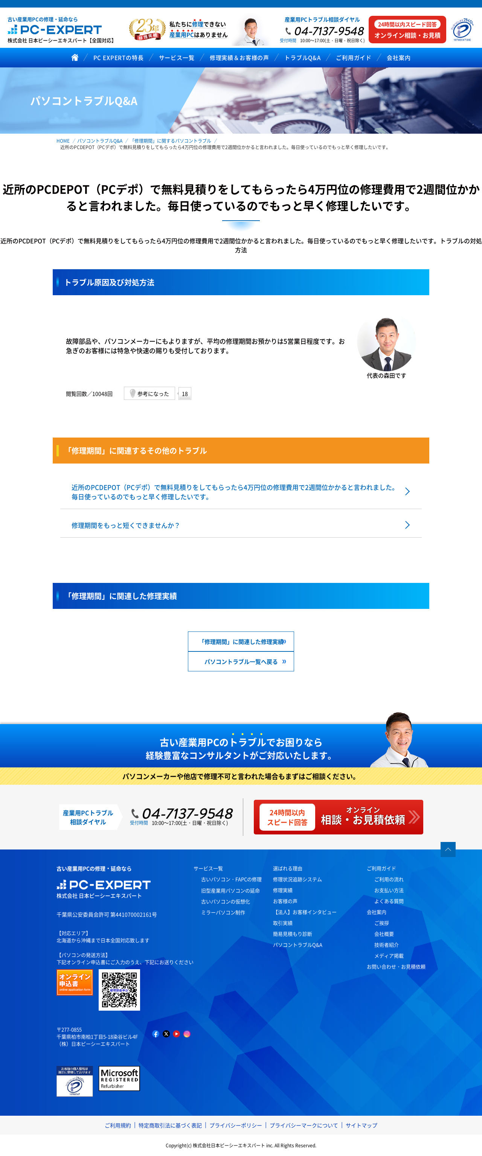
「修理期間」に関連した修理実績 (241, 641)
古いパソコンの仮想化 (225, 901)
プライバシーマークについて (304, 1125)
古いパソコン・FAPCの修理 (231, 879)
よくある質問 (389, 900)
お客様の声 (285, 900)
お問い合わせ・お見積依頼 (396, 966)
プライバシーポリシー (235, 1125)
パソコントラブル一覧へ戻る (241, 661)
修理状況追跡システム (297, 879)
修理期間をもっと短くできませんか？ (126, 525)
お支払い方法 (389, 890)
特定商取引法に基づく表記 (170, 1125)
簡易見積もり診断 (292, 933)
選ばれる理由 (287, 868)
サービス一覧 (208, 868)
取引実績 (283, 922)
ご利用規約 (118, 1125)
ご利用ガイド (381, 868)
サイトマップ (361, 1125)
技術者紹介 (386, 944)
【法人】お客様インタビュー (305, 911)
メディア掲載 (389, 955)
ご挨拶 (381, 922)
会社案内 (376, 911)
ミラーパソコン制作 (223, 912)
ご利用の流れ (389, 879)
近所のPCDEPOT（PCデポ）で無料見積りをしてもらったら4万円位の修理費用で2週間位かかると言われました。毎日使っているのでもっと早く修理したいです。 (235, 491)
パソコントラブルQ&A (297, 944)
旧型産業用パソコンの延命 (230, 890)
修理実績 (283, 890)
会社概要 (384, 933)
